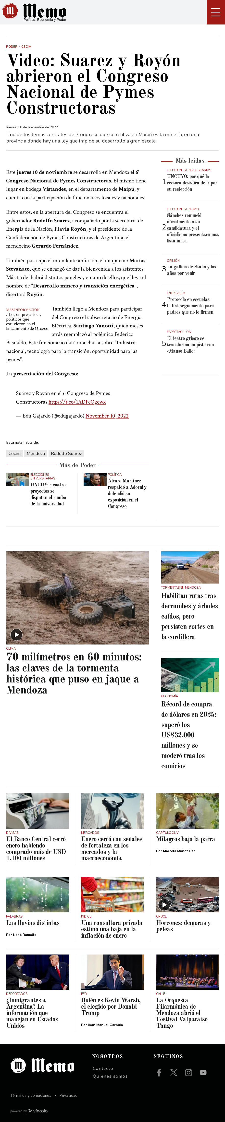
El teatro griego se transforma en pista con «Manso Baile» (190, 345)
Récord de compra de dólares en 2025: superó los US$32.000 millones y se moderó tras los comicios (188, 735)
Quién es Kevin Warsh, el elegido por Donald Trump (110, 1006)
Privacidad (68, 1095)
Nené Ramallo (25, 934)
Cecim (15, 453)
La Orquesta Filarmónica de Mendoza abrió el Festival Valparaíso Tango (182, 1013)
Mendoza (36, 453)
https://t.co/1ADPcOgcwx (77, 402)
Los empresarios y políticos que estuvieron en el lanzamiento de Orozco (27, 321)
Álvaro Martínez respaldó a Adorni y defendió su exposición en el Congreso (127, 494)
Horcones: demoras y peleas (183, 926)
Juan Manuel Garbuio (105, 1025)
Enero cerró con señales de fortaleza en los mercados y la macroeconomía (111, 849)
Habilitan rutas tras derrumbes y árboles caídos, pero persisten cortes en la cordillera (189, 617)
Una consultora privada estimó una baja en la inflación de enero (111, 929)
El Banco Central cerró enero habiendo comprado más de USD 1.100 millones (36, 849)
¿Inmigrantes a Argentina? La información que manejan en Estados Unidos (32, 1013)
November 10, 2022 (107, 415)
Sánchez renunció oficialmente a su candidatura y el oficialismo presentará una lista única (193, 228)
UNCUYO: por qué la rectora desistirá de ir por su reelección (192, 183)
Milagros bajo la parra (185, 839)
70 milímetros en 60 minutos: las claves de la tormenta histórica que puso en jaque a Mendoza (74, 674)
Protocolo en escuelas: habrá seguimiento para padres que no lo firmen (190, 306)
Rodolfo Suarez (66, 453)
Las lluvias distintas (32, 923)
